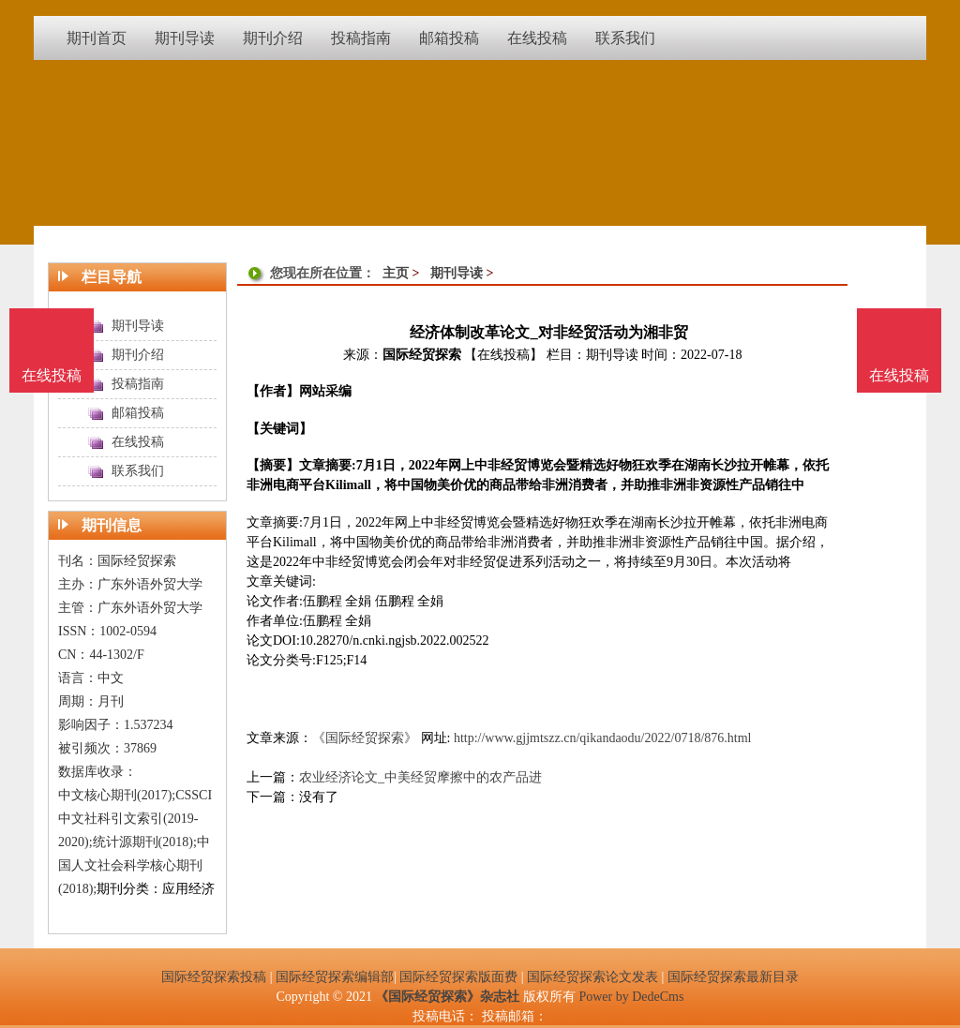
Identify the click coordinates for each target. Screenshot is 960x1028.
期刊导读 (456, 273)
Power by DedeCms (630, 997)
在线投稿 (899, 375)
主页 (395, 273)
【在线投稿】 (503, 355)
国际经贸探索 (421, 355)
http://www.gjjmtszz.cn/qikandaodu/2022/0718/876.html (603, 738)
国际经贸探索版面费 (458, 977)
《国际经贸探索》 (364, 738)
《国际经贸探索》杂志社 (447, 997)
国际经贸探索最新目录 (733, 977)
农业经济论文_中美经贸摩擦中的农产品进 (420, 777)
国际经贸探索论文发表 (592, 977)
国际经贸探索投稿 (213, 977)
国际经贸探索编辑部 (335, 977)
